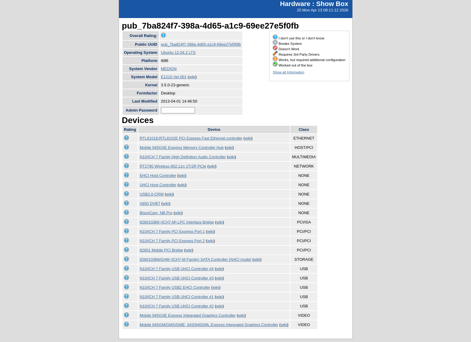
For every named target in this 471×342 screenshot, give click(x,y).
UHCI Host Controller (158, 185)
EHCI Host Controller (158, 175)
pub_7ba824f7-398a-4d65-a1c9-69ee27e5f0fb (201, 44)
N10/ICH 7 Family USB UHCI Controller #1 (177, 296)
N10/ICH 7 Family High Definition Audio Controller (183, 157)
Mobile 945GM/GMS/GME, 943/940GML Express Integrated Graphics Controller (209, 324)
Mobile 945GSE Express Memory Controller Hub (182, 147)
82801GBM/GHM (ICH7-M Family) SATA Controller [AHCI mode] (195, 259)
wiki (192, 77)
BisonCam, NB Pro (156, 213)
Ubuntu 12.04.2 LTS (178, 52)
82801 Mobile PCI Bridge (161, 250)
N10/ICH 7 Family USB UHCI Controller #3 (177, 278)
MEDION (169, 68)
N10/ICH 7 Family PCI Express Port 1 (172, 231)
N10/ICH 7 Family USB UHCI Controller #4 (177, 269)
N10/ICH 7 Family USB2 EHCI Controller (175, 287)
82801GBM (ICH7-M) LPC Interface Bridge (177, 222)
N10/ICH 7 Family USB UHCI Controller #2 (177, 306)
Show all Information (288, 72)
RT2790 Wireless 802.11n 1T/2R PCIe (173, 166)
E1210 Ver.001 (174, 77)
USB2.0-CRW (152, 194)
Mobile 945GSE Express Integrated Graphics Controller (187, 315)
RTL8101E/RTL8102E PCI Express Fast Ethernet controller (191, 138)
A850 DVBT (150, 203)
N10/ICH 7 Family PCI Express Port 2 (172, 241)
